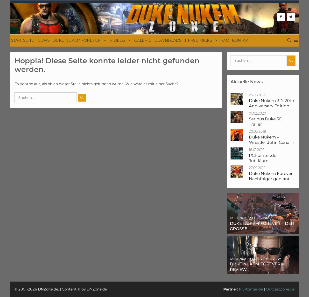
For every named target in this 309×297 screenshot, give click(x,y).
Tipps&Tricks (202, 41)
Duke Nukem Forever (80, 41)
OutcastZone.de (280, 289)
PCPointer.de (251, 289)
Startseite (22, 40)
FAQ (225, 40)
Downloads (168, 40)
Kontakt (241, 40)
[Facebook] (281, 17)
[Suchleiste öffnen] (289, 41)
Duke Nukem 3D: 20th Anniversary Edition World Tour (271, 106)
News (43, 40)
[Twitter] (291, 17)
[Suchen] (82, 98)
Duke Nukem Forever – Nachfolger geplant (272, 176)
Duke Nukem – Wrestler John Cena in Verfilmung (272, 142)
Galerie (142, 40)
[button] (296, 41)
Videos (121, 41)
